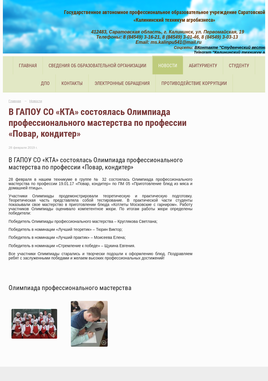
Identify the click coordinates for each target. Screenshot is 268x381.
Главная (28, 65)
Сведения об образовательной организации (97, 65)
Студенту (239, 65)
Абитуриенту (203, 65)
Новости (167, 65)
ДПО (45, 83)
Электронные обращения (122, 83)
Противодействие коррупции (194, 83)
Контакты (72, 83)
